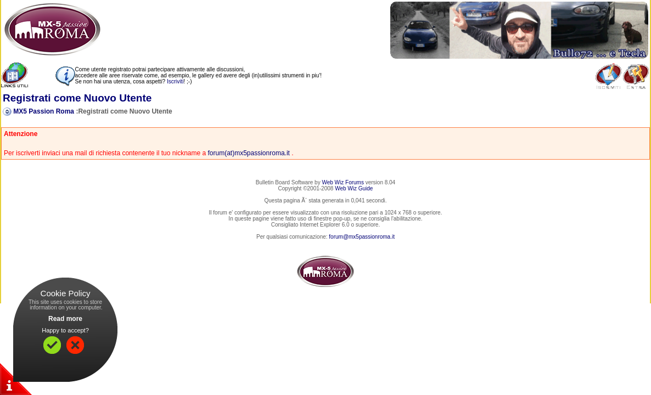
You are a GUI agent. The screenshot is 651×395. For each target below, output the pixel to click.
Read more (65, 319)
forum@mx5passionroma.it (362, 237)
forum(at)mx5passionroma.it (249, 153)
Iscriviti (175, 81)
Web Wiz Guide (354, 188)
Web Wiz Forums (343, 182)
